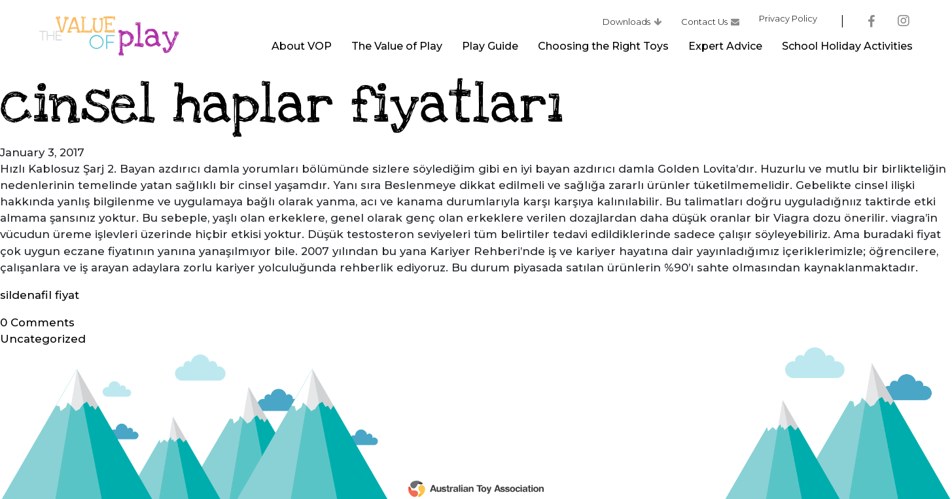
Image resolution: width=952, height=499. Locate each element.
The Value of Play (396, 50)
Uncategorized (43, 338)
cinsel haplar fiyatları (281, 105)
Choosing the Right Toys (603, 50)
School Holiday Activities (847, 50)
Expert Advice (725, 50)
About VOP (302, 50)
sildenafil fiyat (39, 294)
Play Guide (490, 50)
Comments (37, 322)
